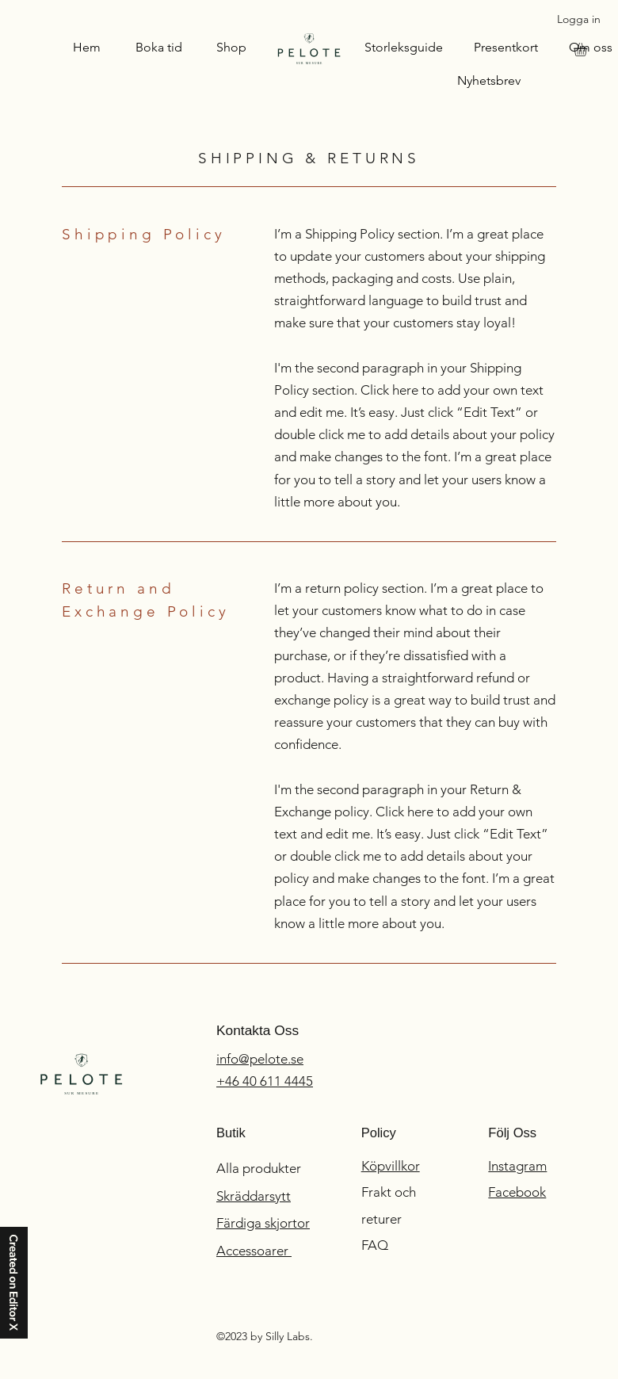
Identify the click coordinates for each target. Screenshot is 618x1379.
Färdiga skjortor (263, 1223)
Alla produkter (260, 1168)
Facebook (517, 1192)
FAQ (374, 1245)
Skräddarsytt (253, 1196)
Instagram (517, 1166)
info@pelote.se (259, 1059)
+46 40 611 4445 (264, 1081)
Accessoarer (254, 1251)
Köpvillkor (390, 1166)
